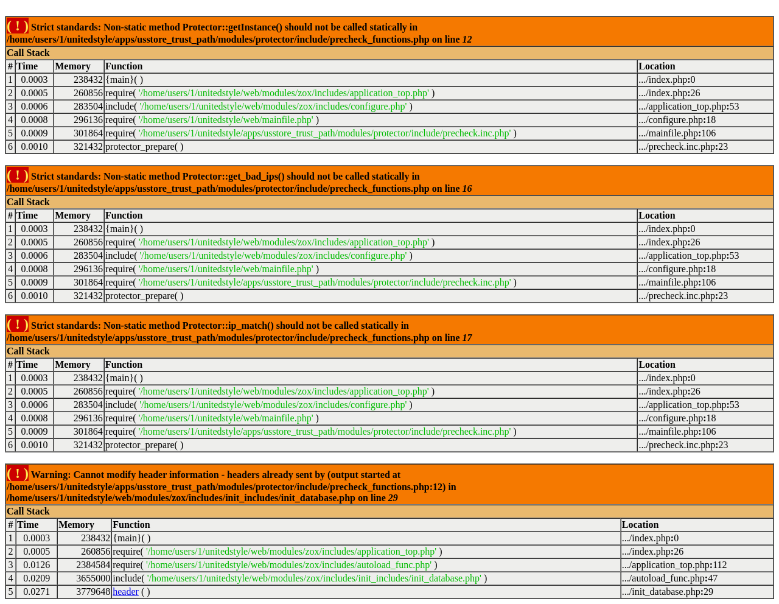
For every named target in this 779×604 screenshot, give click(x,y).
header (126, 591)
